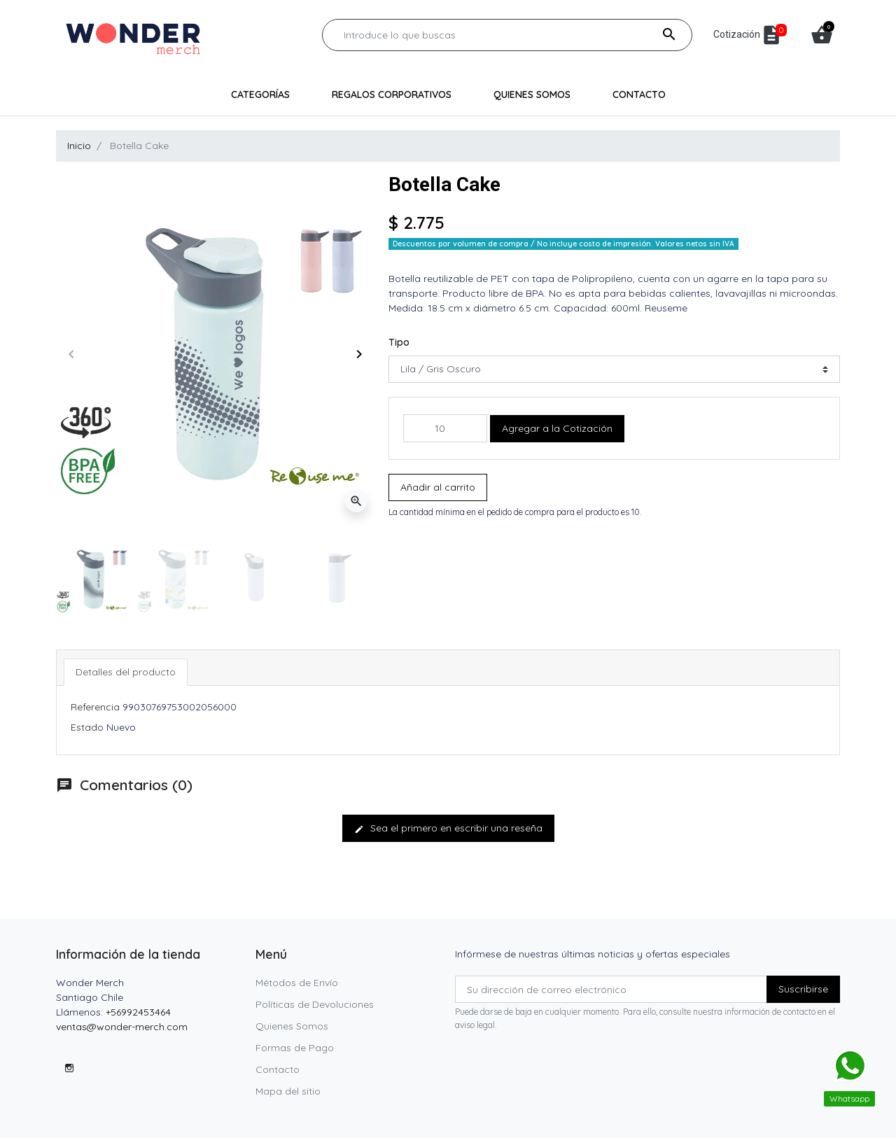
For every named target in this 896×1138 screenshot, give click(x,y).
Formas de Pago (294, 1047)
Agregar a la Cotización (557, 428)
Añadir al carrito (437, 487)
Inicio (79, 145)
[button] (822, 35)
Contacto (277, 1069)
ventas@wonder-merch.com (122, 1026)
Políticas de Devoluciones (314, 1004)
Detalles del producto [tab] (126, 672)
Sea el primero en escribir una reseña (448, 828)
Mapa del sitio (288, 1091)
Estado (87, 727)
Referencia (95, 707)
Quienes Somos (291, 1026)
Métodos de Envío (296, 982)
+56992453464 (138, 1012)
